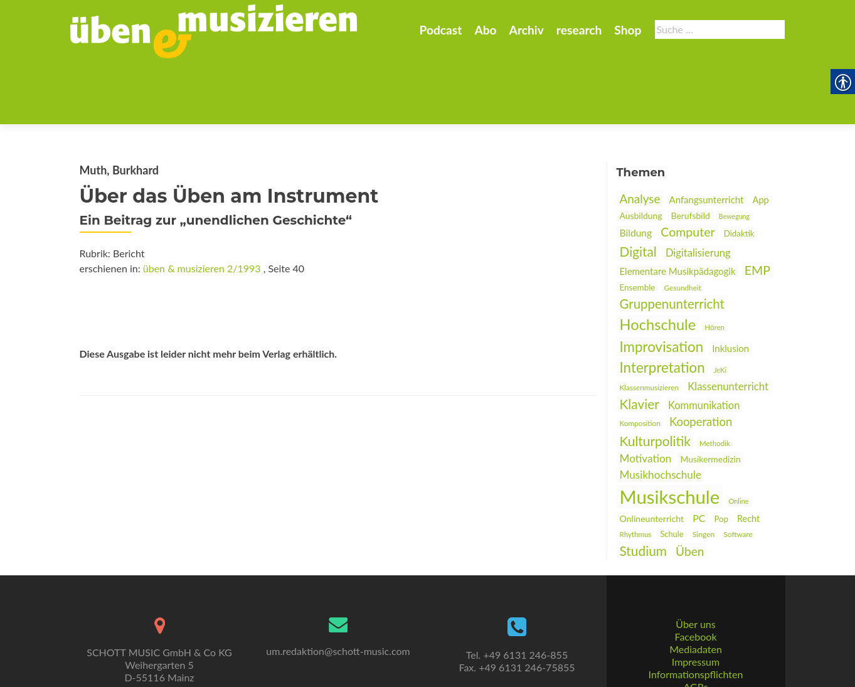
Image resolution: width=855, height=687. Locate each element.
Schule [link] (671, 472)
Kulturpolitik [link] (655, 379)
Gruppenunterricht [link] (672, 242)
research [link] (579, 30)
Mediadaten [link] (695, 603)
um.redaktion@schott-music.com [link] (338, 604)
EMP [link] (757, 208)
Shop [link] (627, 30)
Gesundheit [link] (682, 226)
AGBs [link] (695, 640)
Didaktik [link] (739, 172)
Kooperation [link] (700, 360)
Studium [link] (643, 489)
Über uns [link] (695, 577)
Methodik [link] (714, 382)
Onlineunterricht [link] (652, 457)
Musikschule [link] (670, 435)
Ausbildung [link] (641, 154)
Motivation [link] (646, 396)
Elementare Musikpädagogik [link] (678, 209)
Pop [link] (721, 457)
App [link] (761, 138)
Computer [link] (687, 170)
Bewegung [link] (734, 155)
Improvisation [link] (662, 285)
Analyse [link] (640, 137)
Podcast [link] (440, 30)
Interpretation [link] (662, 305)
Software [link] (738, 472)
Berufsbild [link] (690, 154)
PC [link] (699, 456)
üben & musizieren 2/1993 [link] (202, 207)
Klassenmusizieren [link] (649, 326)
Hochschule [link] (658, 263)
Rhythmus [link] (636, 473)
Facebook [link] (695, 590)
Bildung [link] (636, 171)
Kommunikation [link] (704, 344)
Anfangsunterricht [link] (706, 138)
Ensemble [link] (638, 226)
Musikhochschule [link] (661, 413)
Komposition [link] (640, 361)
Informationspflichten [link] (696, 628)
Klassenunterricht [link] (728, 324)
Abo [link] (485, 30)
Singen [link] (704, 472)
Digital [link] (638, 190)
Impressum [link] (696, 615)
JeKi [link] (720, 308)
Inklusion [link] (730, 286)
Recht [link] (748, 457)
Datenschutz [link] (695, 653)
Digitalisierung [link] (698, 191)
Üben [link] (690, 489)
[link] (214, 30)
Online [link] (738, 439)
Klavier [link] (639, 342)
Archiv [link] (526, 30)
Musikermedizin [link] (710, 397)
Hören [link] (714, 266)
